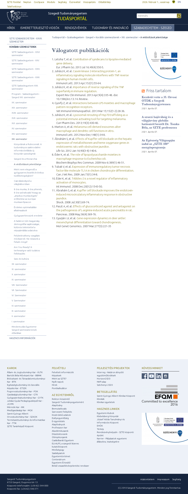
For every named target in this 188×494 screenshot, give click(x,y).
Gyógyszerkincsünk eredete (28, 215)
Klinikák (100, 399)
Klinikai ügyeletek (106, 402)
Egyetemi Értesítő (61, 462)
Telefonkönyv (14, 6)
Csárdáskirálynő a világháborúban (22, 182)
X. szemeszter (19, 274)
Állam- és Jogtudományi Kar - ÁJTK (25, 372)
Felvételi (59, 368)
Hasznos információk (22, 338)
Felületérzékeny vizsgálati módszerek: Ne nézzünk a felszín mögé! (27, 238)
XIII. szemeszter (19, 139)
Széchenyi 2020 (105, 385)
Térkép (100, 429)
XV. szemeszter (19, 128)
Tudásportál (58, 37)
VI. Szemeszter (19, 295)
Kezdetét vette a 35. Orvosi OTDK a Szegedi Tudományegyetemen (159, 100)
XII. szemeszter (19, 264)
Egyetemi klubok (105, 413)
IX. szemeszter (19, 279)
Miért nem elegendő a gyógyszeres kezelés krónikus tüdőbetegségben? (29, 172)
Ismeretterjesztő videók (39, 27)
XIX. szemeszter (19, 107)
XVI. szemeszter (19, 123)
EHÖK (100, 425)
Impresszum (163, 479)
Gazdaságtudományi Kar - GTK (22, 394)
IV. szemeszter (19, 305)
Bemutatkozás (59, 408)
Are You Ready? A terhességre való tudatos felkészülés (27, 250)
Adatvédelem (147, 479)
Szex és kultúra (21, 259)
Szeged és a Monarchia (25, 159)
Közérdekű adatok (61, 415)
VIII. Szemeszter (19, 285)
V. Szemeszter (19, 300)
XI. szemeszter (19, 269)
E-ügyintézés (58, 421)
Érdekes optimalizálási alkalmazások (25, 209)
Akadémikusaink (60, 431)
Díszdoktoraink (59, 434)
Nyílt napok (58, 382)
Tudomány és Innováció (110, 27)
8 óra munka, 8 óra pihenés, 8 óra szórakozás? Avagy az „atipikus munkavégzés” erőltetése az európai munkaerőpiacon (28, 195)
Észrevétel (74, 2)
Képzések (56, 375)
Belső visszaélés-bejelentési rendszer (70, 466)
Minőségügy (58, 450)
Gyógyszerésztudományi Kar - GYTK (25, 397)
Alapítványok (58, 424)
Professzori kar (59, 427)
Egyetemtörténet (61, 456)
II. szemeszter (18, 316)
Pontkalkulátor (59, 388)
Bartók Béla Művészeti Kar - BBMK (24, 375)
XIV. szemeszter (19, 134)
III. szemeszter (19, 311)
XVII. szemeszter (20, 118)
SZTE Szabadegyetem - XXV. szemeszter (25, 62)
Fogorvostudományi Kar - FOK (22, 391)
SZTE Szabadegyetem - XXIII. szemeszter (26, 79)
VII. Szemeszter (19, 290)
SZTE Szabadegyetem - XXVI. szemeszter (26, 53)
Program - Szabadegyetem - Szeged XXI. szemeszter (26, 95)
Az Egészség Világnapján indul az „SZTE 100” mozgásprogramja (158, 144)
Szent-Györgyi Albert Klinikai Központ (116, 396)
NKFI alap (101, 382)
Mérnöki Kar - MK (15, 407)
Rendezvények (76, 27)
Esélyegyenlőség (60, 418)
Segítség (62, 2)
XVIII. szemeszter (20, 113)
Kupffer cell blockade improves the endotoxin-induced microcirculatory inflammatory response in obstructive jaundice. (94, 194)
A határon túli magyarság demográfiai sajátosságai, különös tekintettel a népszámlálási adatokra (27, 226)
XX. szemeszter (19, 102)
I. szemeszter (18, 321)
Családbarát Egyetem (63, 440)
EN (179, 2)
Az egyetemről (63, 394)
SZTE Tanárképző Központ (20, 426)
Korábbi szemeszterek (22, 47)
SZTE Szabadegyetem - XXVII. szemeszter (25, 40)
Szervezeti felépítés (62, 412)
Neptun (27, 2)
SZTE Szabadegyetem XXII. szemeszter (25, 87)
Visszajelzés (89, 2)
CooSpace (39, 2)
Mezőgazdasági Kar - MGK (20, 410)
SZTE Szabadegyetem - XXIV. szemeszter (26, 70)
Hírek (11, 27)
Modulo (51, 2)
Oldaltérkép (104, 2)
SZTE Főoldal (14, 2)
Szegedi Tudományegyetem (67, 17)
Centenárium (58, 459)
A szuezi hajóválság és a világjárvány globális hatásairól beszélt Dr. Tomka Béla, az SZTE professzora (160, 122)
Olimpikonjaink (59, 437)
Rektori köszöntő (61, 399)
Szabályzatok (58, 453)
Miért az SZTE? (59, 378)
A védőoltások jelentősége (27, 164)
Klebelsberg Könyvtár (108, 416)
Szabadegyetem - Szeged (153, 27)
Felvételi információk (63, 372)
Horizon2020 (103, 378)
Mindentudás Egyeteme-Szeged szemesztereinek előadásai (24, 329)
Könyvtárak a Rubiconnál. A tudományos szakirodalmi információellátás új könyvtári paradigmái (28, 149)
